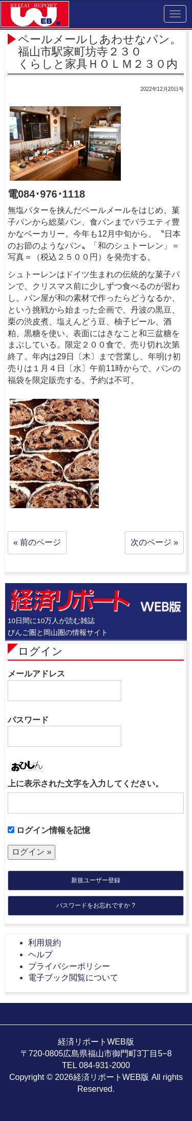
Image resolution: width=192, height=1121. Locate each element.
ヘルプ (40, 954)
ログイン (40, 651)
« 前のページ (37, 542)
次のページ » (154, 542)
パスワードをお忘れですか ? (95, 905)
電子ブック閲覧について (73, 977)
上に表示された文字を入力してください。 (85, 783)
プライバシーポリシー (69, 966)
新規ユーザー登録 (95, 880)
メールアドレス (64, 685)
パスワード (64, 731)
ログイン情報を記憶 (49, 830)
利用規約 (44, 942)
